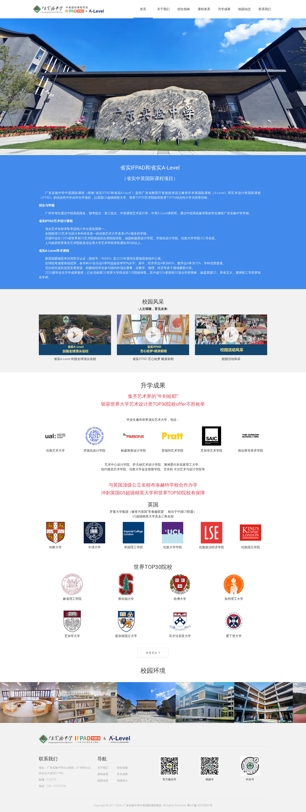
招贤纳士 (122, 780)
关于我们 (163, 9)
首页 (143, 9)
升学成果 (224, 9)
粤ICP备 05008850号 (200, 805)
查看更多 (153, 652)
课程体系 (204, 9)
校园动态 (244, 9)
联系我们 (265, 9)
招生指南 (183, 9)
